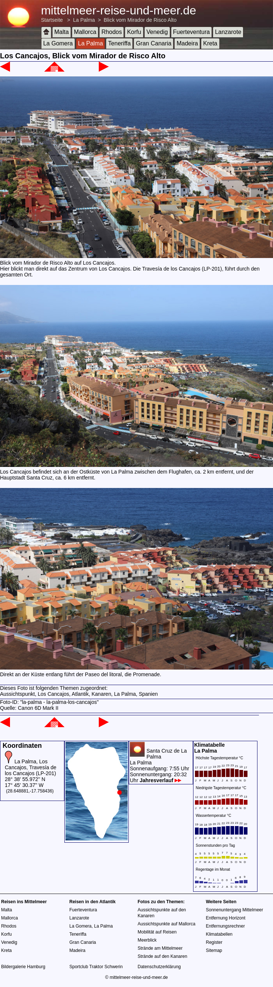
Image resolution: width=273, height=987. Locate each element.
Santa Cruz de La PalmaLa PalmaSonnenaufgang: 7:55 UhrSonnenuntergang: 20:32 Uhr (159, 765)
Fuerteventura (191, 32)
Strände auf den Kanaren (162, 956)
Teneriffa (119, 43)
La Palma (84, 20)
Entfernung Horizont (226, 918)
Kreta (210, 43)
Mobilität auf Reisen (157, 932)
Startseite (52, 20)
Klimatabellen (219, 934)
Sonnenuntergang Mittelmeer (234, 909)
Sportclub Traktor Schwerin (96, 966)
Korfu (134, 32)
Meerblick (147, 940)
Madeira (187, 43)
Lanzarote (228, 32)
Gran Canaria (153, 43)
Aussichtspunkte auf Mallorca (166, 923)
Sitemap (214, 950)
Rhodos (111, 32)
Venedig (157, 32)
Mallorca (85, 32)
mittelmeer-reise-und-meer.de (118, 10)
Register (214, 942)
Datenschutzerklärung (159, 966)
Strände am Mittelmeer (160, 948)
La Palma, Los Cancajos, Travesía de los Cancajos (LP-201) (30, 767)
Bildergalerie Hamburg (23, 966)
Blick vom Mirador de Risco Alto (140, 20)
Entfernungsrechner (225, 926)
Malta (61, 32)
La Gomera (58, 43)
